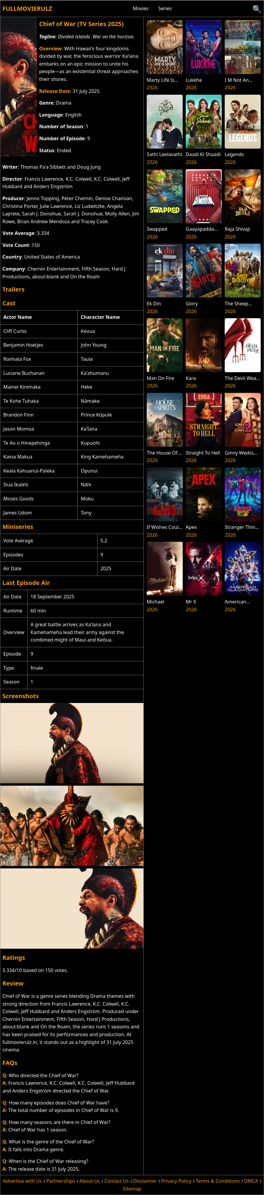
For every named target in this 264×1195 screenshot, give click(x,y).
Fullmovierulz (27, 8)
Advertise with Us (22, 1181)
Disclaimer (145, 1181)
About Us (90, 1181)
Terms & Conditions (218, 1181)
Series (165, 8)
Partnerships (60, 1181)
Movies (140, 8)
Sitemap (132, 1188)
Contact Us (116, 1181)
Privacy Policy (176, 1181)
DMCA (251, 1181)
